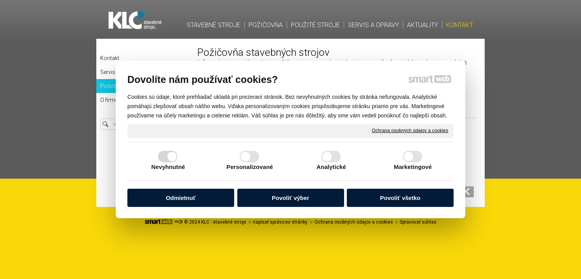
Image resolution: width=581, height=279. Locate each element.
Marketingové (413, 167)
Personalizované (249, 167)
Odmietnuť (181, 198)
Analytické (331, 167)
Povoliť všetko (400, 198)
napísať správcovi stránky (280, 222)
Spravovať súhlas (418, 222)
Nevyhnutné (168, 167)
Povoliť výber (290, 198)
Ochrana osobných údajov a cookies (410, 130)
